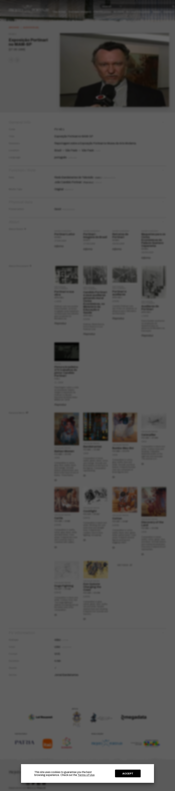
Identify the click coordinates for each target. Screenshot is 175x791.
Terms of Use (86, 775)
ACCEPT (127, 773)
